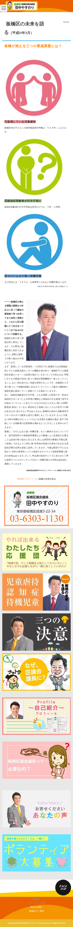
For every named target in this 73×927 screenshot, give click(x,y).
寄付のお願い (36, 907)
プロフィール (31, 479)
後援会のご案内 (36, 911)
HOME (20, 479)
